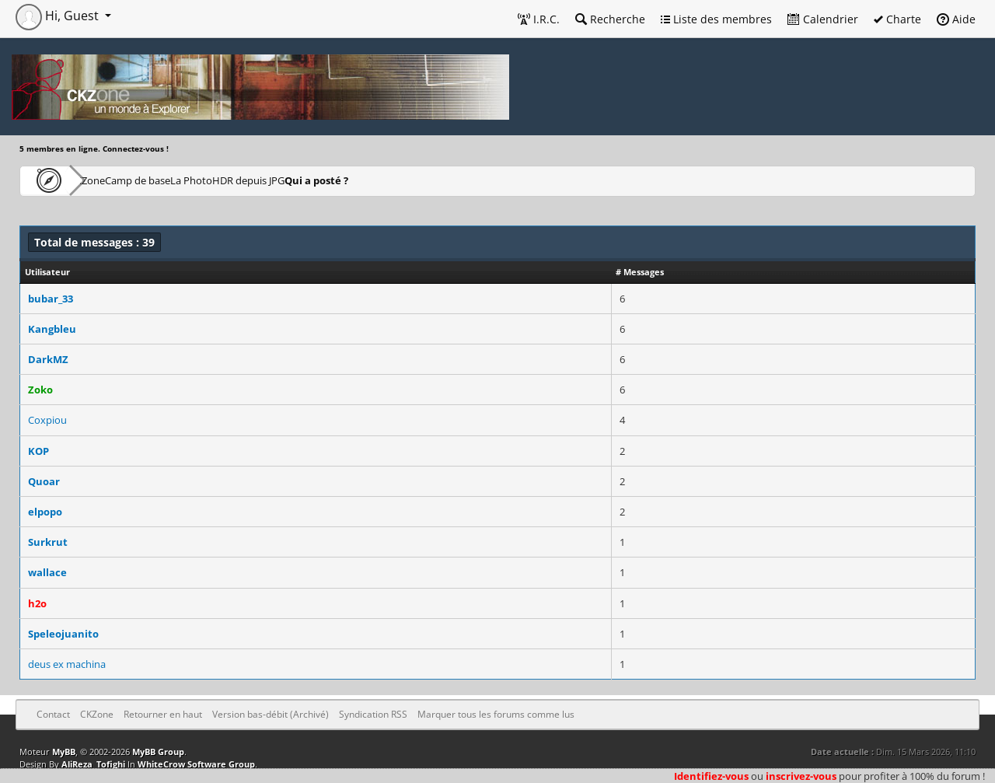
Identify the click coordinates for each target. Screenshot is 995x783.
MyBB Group (158, 751)
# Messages (640, 272)
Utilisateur (47, 272)
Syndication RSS (373, 714)
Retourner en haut (163, 714)
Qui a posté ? (445, 180)
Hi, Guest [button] (59, 15)
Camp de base (188, 180)
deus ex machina (67, 664)
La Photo (269, 180)
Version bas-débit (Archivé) (270, 714)
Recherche (610, 19)
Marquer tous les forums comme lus (495, 714)
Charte (897, 19)
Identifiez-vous (711, 776)
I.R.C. (539, 19)
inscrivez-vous (801, 776)
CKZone (109, 180)
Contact (53, 714)
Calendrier (822, 19)
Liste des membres (716, 19)
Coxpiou (47, 420)
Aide (956, 19)
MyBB (63, 751)
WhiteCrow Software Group (196, 764)
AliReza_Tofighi (93, 764)
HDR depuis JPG (352, 180)
